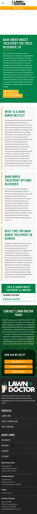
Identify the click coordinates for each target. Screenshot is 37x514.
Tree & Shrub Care (9, 421)
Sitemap (5, 456)
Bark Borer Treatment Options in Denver (18, 180)
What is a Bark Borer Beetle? (15, 113)
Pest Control (7, 426)
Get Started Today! (13, 96)
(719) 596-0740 (6, 479)
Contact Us (11, 92)
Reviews (5, 445)
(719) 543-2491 (6, 493)
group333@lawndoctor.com (11, 509)
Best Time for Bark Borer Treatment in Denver (18, 234)
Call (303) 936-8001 (18, 366)
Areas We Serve (18, 371)
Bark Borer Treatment (11, 299)
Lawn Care (6, 415)
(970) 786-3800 (6, 502)
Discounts (6, 440)
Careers (5, 451)
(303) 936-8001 (6, 466)
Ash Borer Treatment (11, 295)
